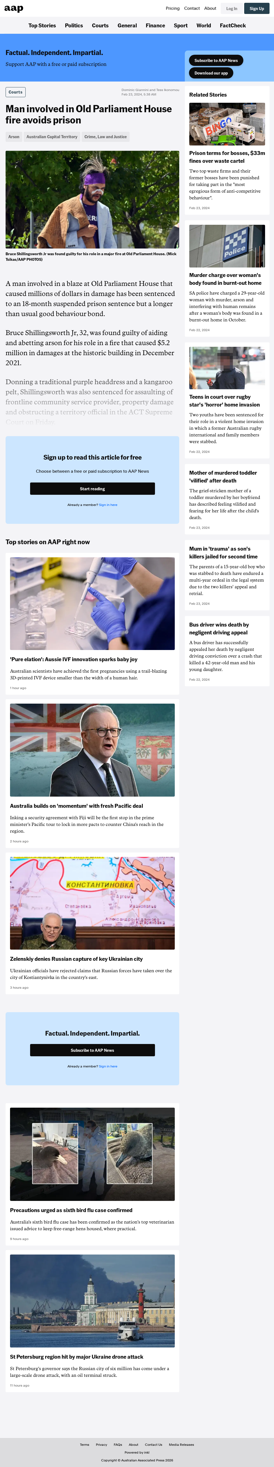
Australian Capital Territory (51, 136)
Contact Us (153, 1445)
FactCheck (233, 25)
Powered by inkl (137, 1452)
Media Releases (181, 1445)
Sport (181, 25)
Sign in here (108, 505)
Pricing (173, 8)
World (204, 25)
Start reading (92, 488)
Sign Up (257, 8)
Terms (84, 1445)
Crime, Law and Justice (105, 136)
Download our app (211, 73)
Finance (155, 25)
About (210, 8)
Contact (192, 8)
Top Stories (42, 25)
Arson (14, 136)
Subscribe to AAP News (216, 60)
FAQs (118, 1445)
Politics (74, 25)
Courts (100, 25)
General (127, 25)
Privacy (101, 1445)
